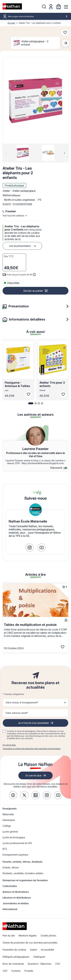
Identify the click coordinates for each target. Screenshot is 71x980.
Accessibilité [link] (47, 949)
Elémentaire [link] (9, 820)
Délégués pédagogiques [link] (16, 956)
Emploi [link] (33, 949)
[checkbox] (4, 731)
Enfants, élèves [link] (11, 867)
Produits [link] (28, 970)
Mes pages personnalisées (38, 16)
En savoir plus (9, 745)
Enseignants (10, 808)
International (10, 909)
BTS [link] (5, 849)
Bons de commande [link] (13, 963)
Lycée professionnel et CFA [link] (17, 843)
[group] (23, 153)
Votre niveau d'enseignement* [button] (21, 702)
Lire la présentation (20, 245)
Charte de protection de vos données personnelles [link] (30, 942)
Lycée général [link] (10, 831)
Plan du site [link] (9, 935)
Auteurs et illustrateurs (16, 891)
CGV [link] (5, 970)
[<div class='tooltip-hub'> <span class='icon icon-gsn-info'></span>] (34, 274)
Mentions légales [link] (28, 935)
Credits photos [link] (48, 935)
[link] (30, 548)
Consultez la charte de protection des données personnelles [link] (32, 748)
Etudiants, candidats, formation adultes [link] (23, 873)
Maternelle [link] (8, 814)
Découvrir (58, 467)
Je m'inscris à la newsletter (33, 723)
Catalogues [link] (39, 956)
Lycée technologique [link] (14, 837)
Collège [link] (7, 825)
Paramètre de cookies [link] (14, 949)
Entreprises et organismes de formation (25, 880)
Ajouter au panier (33, 290)
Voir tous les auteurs (13, 215)
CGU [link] (57, 963)
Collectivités (10, 886)
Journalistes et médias (16, 903)
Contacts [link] (16, 970)
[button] (35, 100)
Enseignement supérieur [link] (15, 854)
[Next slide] (65, 43)
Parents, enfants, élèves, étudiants (23, 861)
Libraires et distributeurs (17, 897)
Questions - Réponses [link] (39, 963)
